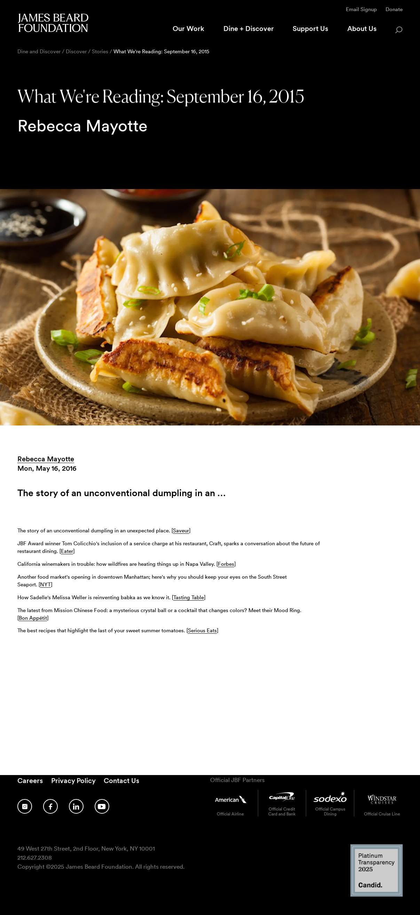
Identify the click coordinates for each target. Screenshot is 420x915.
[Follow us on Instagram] (24, 806)
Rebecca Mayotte (45, 459)
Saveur (181, 530)
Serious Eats (202, 630)
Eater (67, 551)
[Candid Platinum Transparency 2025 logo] (376, 894)
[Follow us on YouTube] (102, 806)
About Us (362, 28)
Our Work (188, 28)
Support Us (310, 28)
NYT (45, 584)
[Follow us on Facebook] (50, 806)
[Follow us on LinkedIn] (76, 806)
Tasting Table (188, 597)
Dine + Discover (248, 28)
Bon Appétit (33, 618)
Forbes (226, 564)
